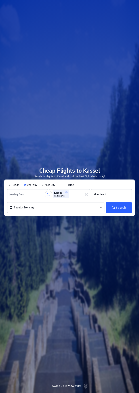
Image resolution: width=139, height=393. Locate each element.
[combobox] (18, 194)
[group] (27, 194)
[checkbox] (69, 185)
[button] (109, 6)
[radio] (14, 185)
